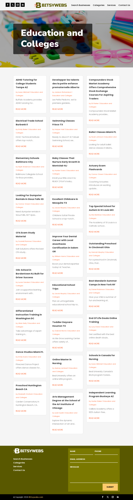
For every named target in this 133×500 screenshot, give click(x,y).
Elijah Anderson (24, 167)
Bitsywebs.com (36, 497)
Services (111, 5)
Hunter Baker (96, 401)
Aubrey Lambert (61, 368)
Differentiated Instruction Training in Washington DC (29, 314)
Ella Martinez (96, 215)
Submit (110, 487)
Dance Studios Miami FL (29, 352)
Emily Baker (23, 129)
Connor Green (24, 204)
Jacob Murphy (60, 208)
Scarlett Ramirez (25, 241)
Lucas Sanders (24, 282)
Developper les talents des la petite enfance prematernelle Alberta (65, 83)
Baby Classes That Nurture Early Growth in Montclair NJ (66, 162)
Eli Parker (95, 103)
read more (21, 109)
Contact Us (124, 5)
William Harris (60, 256)
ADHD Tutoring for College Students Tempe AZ (26, 83)
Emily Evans (23, 357)
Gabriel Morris (60, 331)
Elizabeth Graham (25, 394)
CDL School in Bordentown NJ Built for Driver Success (30, 273)
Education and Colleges (62, 95)
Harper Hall (59, 129)
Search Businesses (80, 5)
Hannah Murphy (97, 252)
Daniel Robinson (98, 289)
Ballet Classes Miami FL (102, 132)
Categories (98, 5)
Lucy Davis (95, 327)
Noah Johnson (97, 137)
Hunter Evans (60, 170)
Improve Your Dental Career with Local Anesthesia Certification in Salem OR (65, 244)
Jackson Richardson (63, 92)
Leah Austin (59, 413)
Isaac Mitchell (23, 92)
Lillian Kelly (22, 323)
